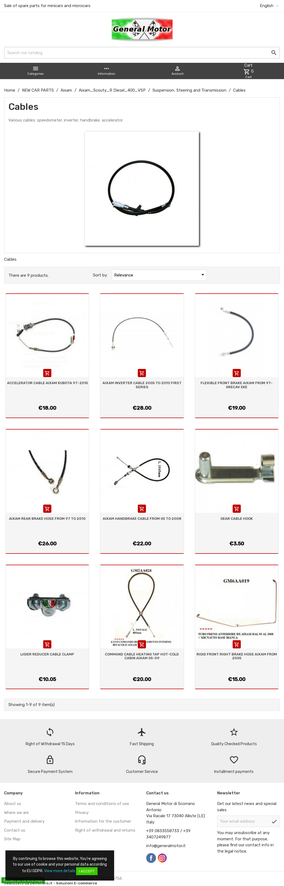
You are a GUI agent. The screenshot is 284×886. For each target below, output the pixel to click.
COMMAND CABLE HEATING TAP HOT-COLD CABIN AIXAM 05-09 (142, 656)
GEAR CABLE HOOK (236, 519)
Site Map (12, 839)
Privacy (82, 812)
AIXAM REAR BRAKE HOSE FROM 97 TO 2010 (47, 519)
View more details (59, 871)
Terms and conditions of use (102, 803)
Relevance (160, 274)
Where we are (16, 812)
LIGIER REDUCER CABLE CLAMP (47, 654)
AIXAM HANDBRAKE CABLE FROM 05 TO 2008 (142, 519)
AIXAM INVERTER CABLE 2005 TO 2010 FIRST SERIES (142, 385)
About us (12, 803)
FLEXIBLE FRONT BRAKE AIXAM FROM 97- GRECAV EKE (237, 385)
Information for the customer (103, 821)
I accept (87, 871)
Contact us (14, 830)
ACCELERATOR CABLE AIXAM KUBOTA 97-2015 (47, 383)
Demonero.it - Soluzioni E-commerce (63, 883)
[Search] (142, 52)
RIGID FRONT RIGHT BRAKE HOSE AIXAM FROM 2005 (236, 656)
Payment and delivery (24, 821)
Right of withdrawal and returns (105, 830)
